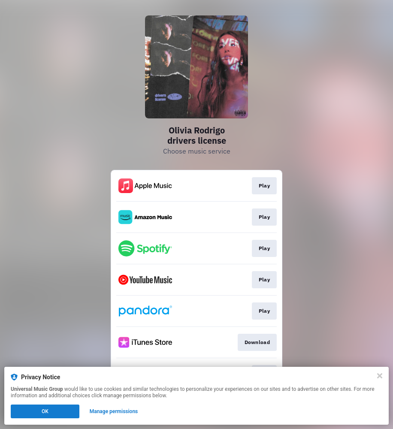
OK (45, 411)
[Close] (380, 376)
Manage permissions (114, 411)
